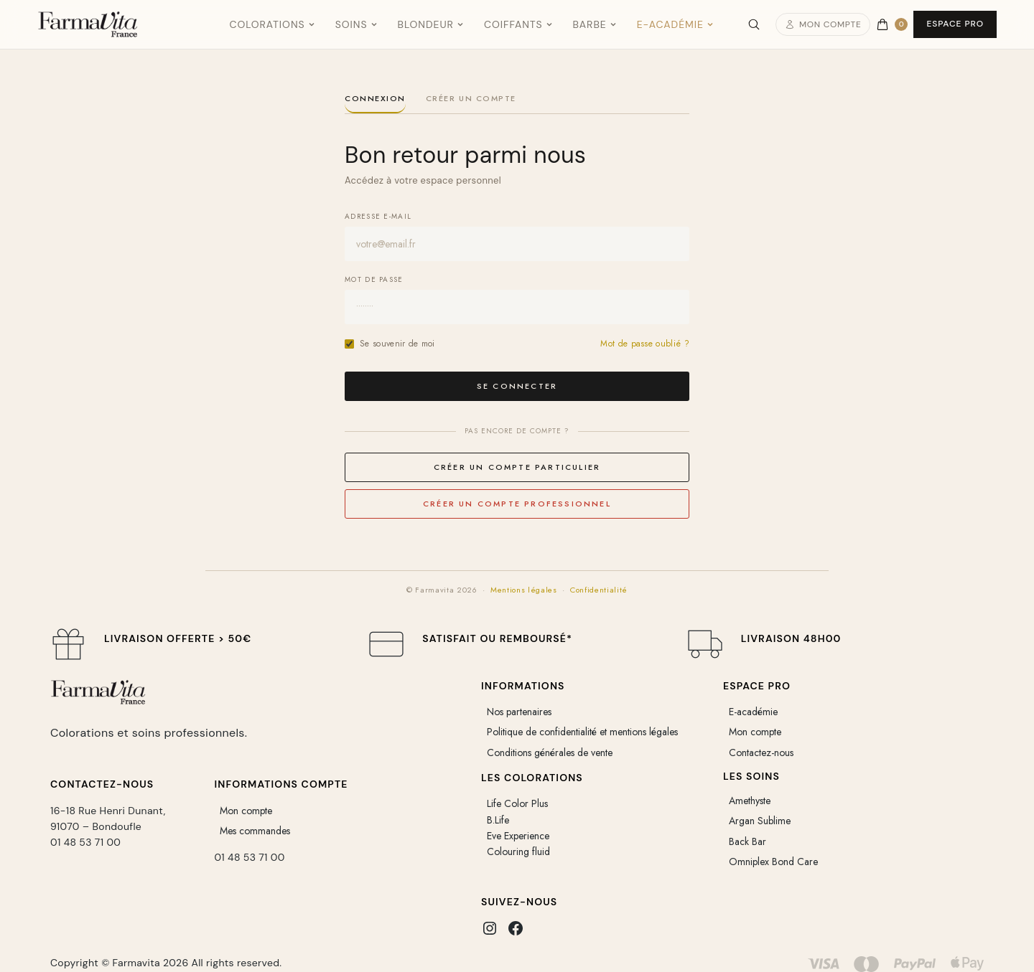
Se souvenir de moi (390, 343)
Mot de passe (374, 279)
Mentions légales (523, 589)
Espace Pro (955, 23)
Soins (356, 24)
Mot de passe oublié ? (644, 343)
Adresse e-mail (378, 216)
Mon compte (823, 24)
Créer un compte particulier (517, 467)
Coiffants (518, 24)
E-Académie (675, 24)
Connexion (375, 99)
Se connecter (517, 386)
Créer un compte (471, 99)
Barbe (595, 24)
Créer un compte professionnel (517, 503)
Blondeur (431, 24)
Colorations (272, 24)
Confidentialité (599, 589)
